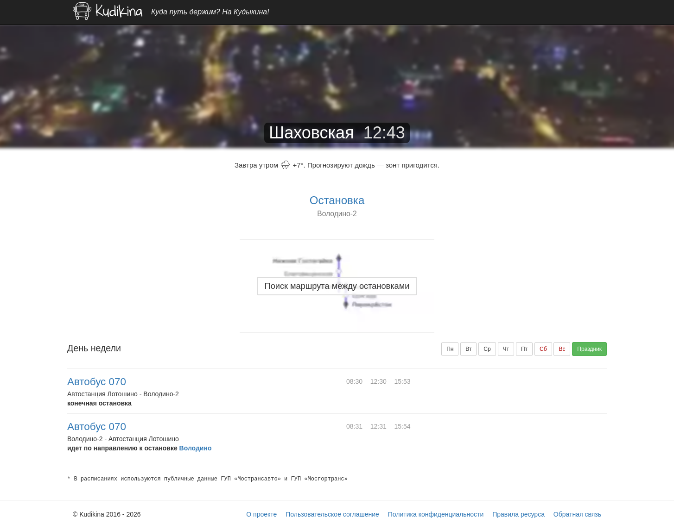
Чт (506, 349)
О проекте (261, 514)
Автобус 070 (96, 381)
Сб (543, 349)
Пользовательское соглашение (332, 514)
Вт (468, 349)
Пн (449, 349)
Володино (195, 448)
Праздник (589, 349)
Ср (486, 349)
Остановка (337, 200)
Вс (562, 349)
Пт (524, 349)
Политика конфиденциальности (436, 514)
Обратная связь (577, 514)
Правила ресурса (518, 514)
